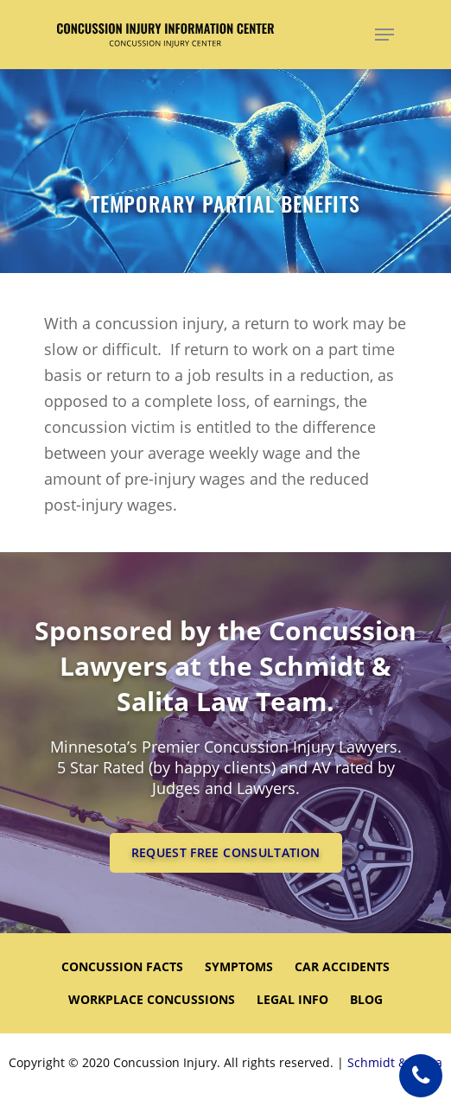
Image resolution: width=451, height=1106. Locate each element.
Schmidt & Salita (394, 1062)
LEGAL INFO (292, 999)
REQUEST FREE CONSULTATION (226, 852)
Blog (366, 999)
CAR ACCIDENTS (342, 966)
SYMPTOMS (239, 966)
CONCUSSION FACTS (122, 966)
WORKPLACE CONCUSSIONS (151, 999)
